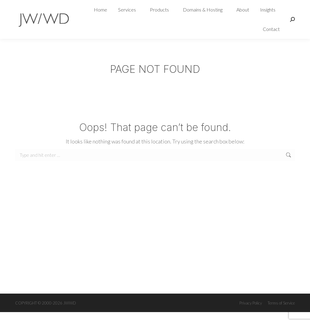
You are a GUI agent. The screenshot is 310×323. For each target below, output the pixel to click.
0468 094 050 (33, 5)
